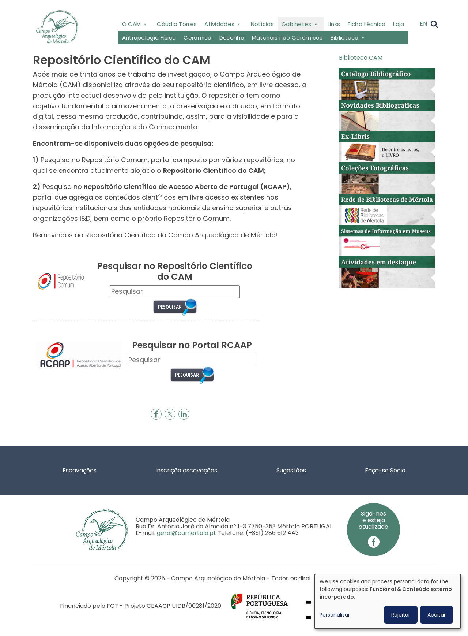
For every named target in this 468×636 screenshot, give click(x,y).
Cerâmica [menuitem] (197, 37)
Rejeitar (400, 614)
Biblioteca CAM (360, 57)
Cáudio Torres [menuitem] (177, 24)
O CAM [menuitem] (133, 25)
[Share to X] (170, 414)
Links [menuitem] (334, 24)
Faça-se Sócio (385, 470)
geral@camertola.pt (186, 533)
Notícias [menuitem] (262, 24)
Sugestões (291, 470)
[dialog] (387, 601)
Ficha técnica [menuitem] (366, 24)
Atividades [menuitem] (222, 25)
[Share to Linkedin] (183, 414)
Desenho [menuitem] (231, 37)
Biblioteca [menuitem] (347, 39)
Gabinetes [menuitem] (299, 25)
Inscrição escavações (186, 470)
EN (423, 23)
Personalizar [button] (335, 614)
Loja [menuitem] (398, 24)
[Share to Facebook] (156, 414)
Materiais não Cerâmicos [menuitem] (287, 37)
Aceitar (436, 614)
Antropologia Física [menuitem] (149, 37)
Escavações (80, 470)
